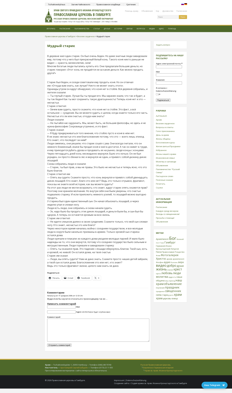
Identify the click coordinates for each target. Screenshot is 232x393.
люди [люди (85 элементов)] (177, 273)
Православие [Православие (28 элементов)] (168, 252)
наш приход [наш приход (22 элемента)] (170, 281)
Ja (158, 94)
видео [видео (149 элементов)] (161, 265)
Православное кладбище (108, 4)
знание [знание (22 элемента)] (170, 270)
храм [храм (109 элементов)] (178, 294)
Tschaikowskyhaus (56, 4)
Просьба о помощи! (165, 218)
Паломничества (81, 29)
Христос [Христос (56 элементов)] (161, 258)
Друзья (107, 29)
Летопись (50, 29)
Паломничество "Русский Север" (168, 171)
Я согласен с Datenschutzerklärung (166, 89)
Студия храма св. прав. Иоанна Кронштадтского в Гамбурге (159, 387)
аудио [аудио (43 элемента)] (167, 262)
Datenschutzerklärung (136, 384)
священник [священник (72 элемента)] (173, 291)
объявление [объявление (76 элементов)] (173, 284)
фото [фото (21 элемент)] (171, 295)
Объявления (147, 11)
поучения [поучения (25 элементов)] (160, 288)
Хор (157, 11)
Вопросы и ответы (164, 127)
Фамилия (160, 80)
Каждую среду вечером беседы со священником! (167, 212)
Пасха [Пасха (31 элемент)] (159, 251)
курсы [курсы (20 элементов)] (158, 273)
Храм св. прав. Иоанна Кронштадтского (163, 375)
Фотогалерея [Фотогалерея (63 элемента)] (169, 255)
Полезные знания (164, 180)
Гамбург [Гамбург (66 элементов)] (169, 242)
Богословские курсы (165, 142)
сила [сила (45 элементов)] (158, 294)
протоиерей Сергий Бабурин (74, 372)
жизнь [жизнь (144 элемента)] (161, 269)
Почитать (160, 183)
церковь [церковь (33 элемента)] (167, 298)
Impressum (119, 384)
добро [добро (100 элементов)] (171, 265)
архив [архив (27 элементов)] (169, 259)
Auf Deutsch (161, 116)
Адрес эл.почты (93, 311)
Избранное (161, 150)
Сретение (131, 4)
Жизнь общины (163, 139)
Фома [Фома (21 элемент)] (158, 255)
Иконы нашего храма (166, 154)
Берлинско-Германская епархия (158, 372)
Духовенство (167, 11)
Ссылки (159, 187)
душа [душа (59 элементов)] (180, 265)
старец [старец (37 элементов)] (165, 294)
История (118, 29)
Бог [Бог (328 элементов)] (172, 238)
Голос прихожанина (165, 131)
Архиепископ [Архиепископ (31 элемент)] (162, 239)
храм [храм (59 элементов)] (159, 298)
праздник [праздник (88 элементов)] (172, 287)
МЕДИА (152, 29)
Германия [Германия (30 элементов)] (160, 246)
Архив (159, 119)
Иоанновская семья (165, 158)
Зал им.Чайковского (80, 4)
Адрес (161, 29)
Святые (129, 29)
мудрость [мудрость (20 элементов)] (172, 277)
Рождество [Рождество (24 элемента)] (180, 252)
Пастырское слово (164, 176)
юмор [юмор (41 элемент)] (174, 298)
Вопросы (141, 29)
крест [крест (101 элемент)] (178, 269)
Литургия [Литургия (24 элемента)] (175, 249)
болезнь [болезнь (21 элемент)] (174, 262)
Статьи (96, 29)
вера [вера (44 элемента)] (181, 262)
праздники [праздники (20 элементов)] (160, 291)
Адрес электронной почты (169, 63)
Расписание (182, 11)
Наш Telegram (214, 385)
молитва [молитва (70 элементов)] (162, 277)
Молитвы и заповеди (166, 161)
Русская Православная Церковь (156, 369)
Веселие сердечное (165, 123)
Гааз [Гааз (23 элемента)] (162, 243)
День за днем (162, 135)
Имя (78, 306)
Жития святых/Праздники (168, 146)
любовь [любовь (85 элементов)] (167, 273)
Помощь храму (131, 11)
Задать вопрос (163, 44)
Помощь (172, 29)
